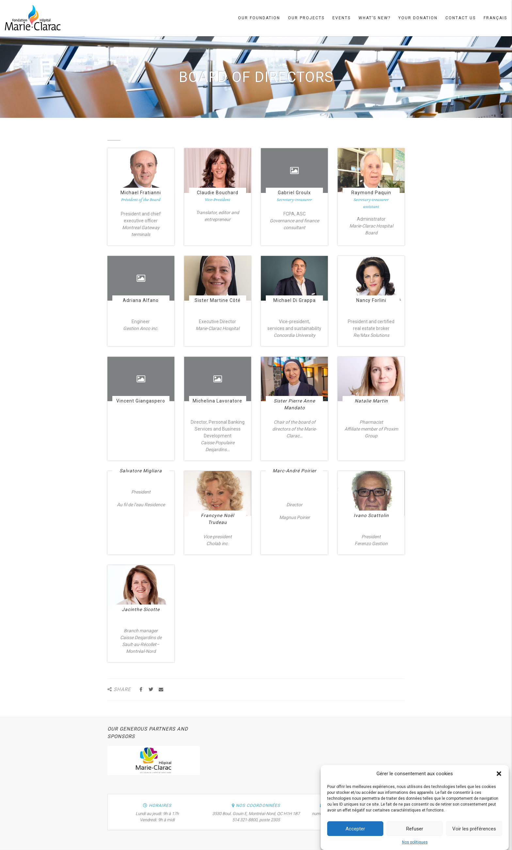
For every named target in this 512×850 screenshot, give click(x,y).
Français (495, 18)
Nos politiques (415, 844)
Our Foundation (259, 18)
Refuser (414, 831)
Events (341, 18)
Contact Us (460, 18)
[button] (499, 776)
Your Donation (418, 18)
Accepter (355, 831)
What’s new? (375, 18)
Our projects (306, 18)
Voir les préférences (474, 831)
